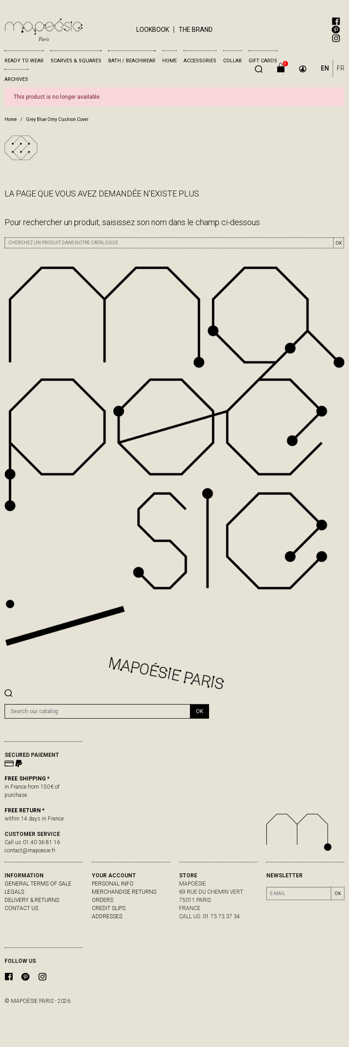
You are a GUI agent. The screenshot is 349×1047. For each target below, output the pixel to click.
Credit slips (108, 908)
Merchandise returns (124, 892)
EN (325, 68)
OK (338, 243)
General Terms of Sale (38, 884)
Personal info (113, 884)
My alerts (106, 924)
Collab (232, 61)
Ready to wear (24, 61)
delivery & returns (32, 900)
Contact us (21, 908)
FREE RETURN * (25, 810)
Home (169, 61)
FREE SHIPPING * (27, 778)
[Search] (97, 711)
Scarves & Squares (75, 61)
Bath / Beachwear (131, 61)
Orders (102, 900)
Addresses (107, 916)
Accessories (200, 61)
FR (340, 68)
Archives (16, 79)
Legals (14, 892)
